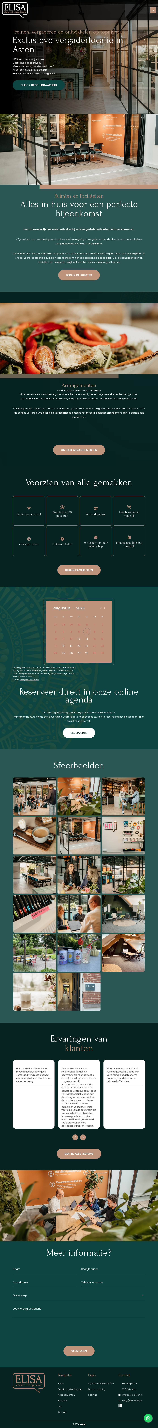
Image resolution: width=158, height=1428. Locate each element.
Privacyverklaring (96, 1389)
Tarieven (62, 1400)
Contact (62, 1412)
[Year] (81, 608)
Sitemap (92, 1394)
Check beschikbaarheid (39, 85)
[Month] (63, 608)
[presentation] (34, 1333)
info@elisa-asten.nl (29, 679)
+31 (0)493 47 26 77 (132, 1400)
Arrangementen (66, 1394)
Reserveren (79, 733)
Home (61, 1383)
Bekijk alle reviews (79, 1154)
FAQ (60, 1406)
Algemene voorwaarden (101, 1383)
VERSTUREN (79, 1351)
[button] (83, 1137)
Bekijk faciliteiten (79, 570)
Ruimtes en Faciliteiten (70, 1389)
